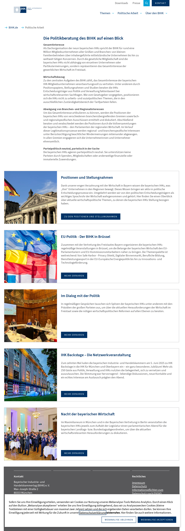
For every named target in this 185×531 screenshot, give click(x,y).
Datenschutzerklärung (92, 512)
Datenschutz (139, 486)
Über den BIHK (154, 13)
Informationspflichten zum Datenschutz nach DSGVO (147, 491)
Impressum (138, 483)
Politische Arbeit (128, 13)
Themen (105, 13)
